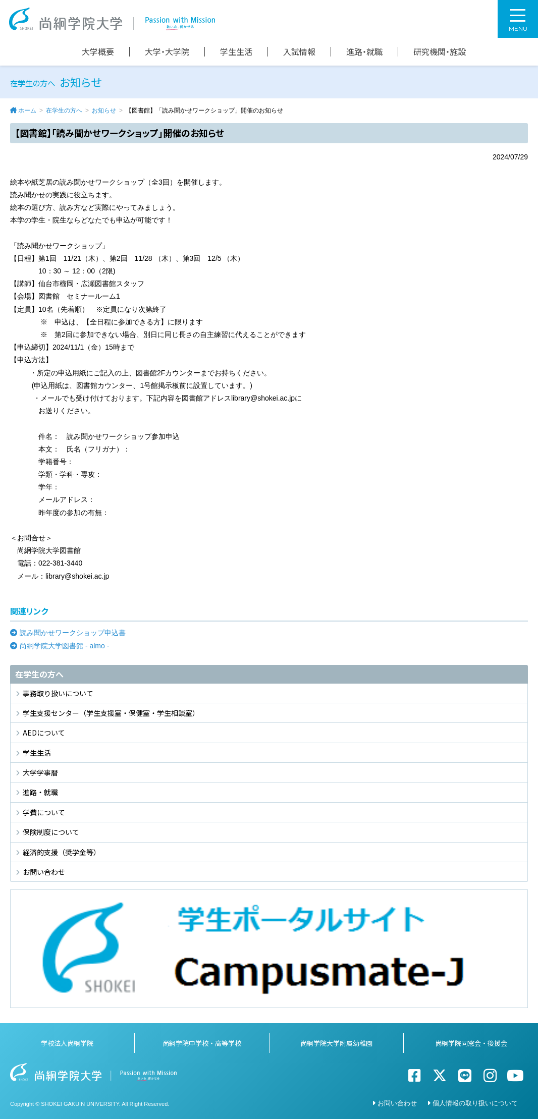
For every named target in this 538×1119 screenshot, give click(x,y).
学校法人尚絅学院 (67, 1043)
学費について (44, 812)
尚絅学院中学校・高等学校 (202, 1043)
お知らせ (104, 110)
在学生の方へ (64, 110)
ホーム (27, 110)
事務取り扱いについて (58, 693)
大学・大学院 (167, 52)
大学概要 (98, 52)
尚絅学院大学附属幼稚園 (336, 1043)
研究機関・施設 (439, 52)
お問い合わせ (44, 872)
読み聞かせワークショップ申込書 (73, 633)
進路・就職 (364, 52)
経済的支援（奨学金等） (61, 852)
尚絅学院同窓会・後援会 (471, 1043)
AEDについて (44, 733)
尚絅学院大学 (112, 19)
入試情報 (299, 52)
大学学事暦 (40, 772)
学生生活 (236, 52)
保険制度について (51, 832)
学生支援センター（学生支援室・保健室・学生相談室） (111, 713)
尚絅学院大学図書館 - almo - (64, 646)
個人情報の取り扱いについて (475, 1103)
